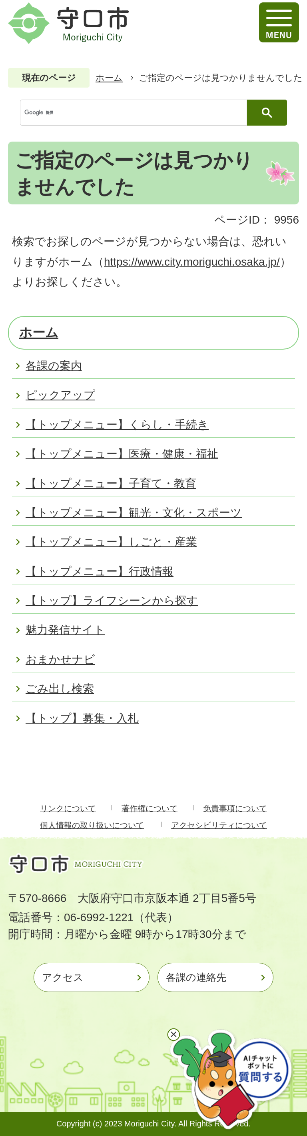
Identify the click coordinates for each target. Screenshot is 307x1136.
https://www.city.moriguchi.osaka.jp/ (192, 262)
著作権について (149, 808)
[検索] (135, 112)
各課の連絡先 (196, 977)
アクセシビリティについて (219, 825)
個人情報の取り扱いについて (92, 825)
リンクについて (68, 808)
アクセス (63, 977)
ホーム (109, 78)
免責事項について (235, 808)
